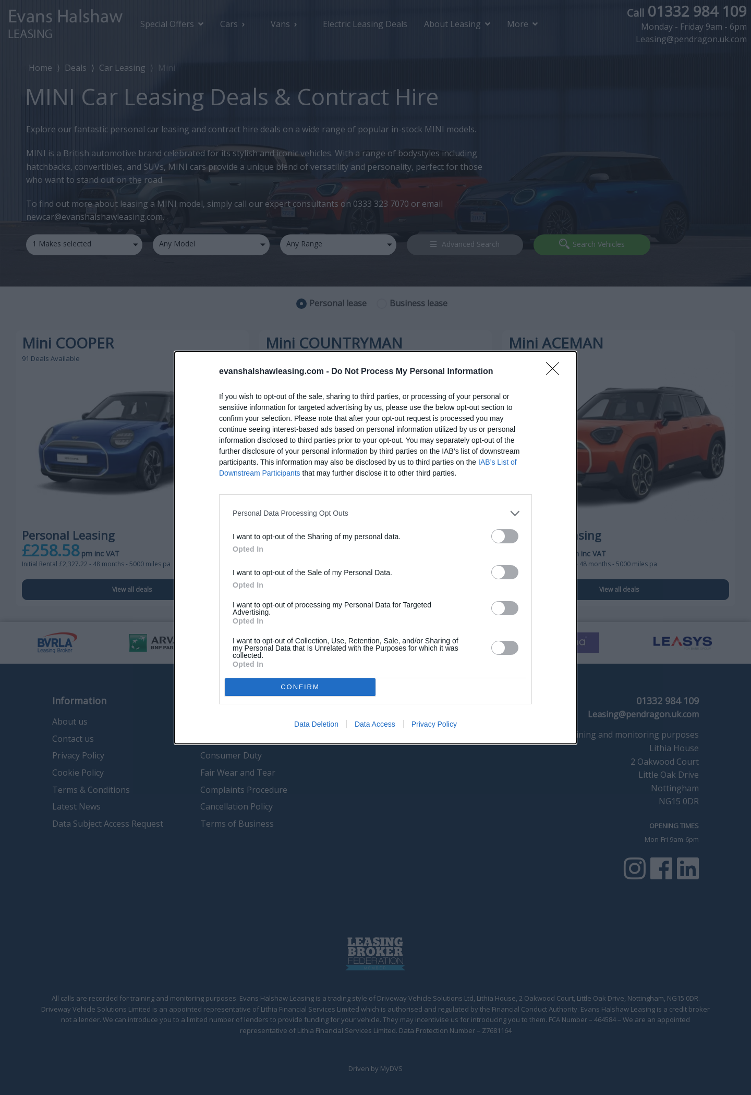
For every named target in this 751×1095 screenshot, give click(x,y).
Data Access (375, 724)
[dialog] (375, 548)
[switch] (504, 536)
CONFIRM (300, 687)
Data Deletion (316, 724)
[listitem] (375, 513)
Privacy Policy (434, 724)
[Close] (556, 372)
